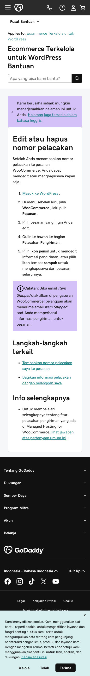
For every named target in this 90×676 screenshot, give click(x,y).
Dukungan (12, 483)
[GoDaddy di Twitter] (44, 584)
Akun (8, 520)
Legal (21, 600)
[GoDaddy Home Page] (24, 550)
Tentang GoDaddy (19, 470)
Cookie (68, 600)
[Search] (77, 78)
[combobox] (40, 78)
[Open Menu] (6, 8)
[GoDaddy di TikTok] (32, 584)
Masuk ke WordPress (40, 193)
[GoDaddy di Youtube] (56, 584)
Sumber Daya (15, 495)
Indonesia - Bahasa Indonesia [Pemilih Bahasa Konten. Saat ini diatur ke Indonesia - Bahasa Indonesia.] (31, 571)
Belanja (10, 533)
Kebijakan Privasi (44, 600)
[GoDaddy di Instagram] (20, 584)
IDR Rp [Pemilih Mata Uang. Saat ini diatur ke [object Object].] (77, 571)
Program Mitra (16, 508)
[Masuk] (73, 7)
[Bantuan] (62, 7)
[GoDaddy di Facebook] (8, 584)
